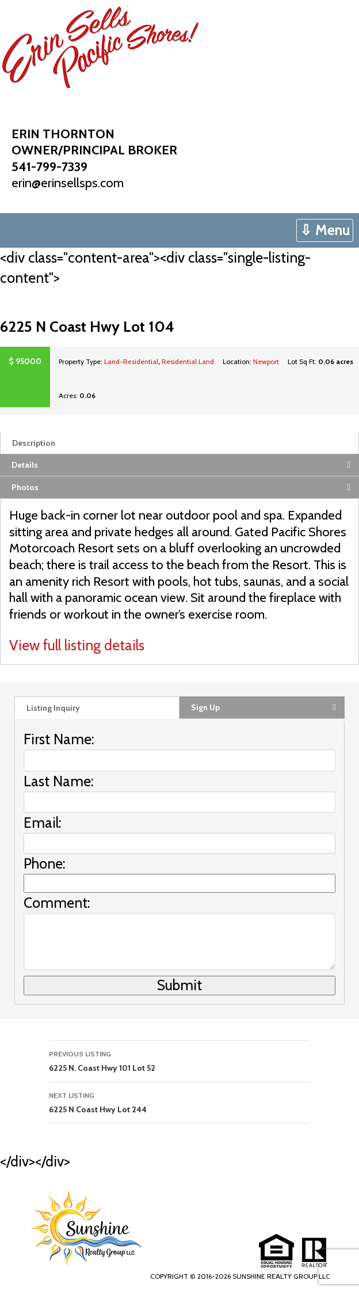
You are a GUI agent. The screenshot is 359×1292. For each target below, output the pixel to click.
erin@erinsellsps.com (68, 183)
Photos (25, 487)
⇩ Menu (325, 229)
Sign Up (205, 707)
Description (33, 443)
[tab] (179, 442)
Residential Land (188, 361)
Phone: (45, 863)
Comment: (57, 902)
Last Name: (59, 781)
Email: (43, 822)
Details (25, 465)
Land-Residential (131, 361)
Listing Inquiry (53, 708)
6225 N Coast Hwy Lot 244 (179, 1102)
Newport (266, 361)
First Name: (59, 739)
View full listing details (76, 645)
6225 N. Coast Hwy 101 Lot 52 (179, 1060)
